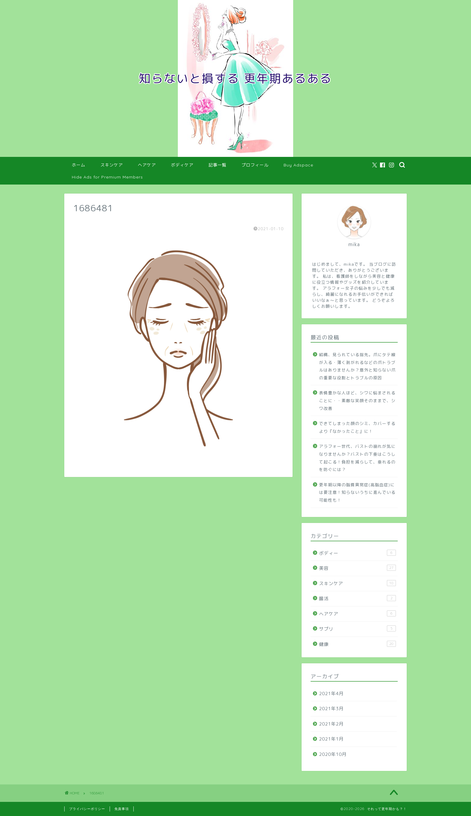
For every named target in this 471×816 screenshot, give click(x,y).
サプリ (357, 628)
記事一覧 (217, 165)
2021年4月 (331, 693)
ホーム (78, 165)
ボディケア (182, 165)
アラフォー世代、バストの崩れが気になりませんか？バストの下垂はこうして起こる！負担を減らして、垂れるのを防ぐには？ (357, 457)
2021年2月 (331, 724)
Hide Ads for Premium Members (107, 177)
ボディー (357, 553)
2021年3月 (331, 708)
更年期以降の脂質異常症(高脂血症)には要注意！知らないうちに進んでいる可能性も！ (357, 492)
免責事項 (121, 808)
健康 (357, 644)
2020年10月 (333, 754)
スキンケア (111, 165)
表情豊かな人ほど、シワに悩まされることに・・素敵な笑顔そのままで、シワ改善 (357, 400)
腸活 (357, 598)
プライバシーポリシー (87, 808)
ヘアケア (147, 165)
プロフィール (255, 165)
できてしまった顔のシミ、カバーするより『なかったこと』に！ (357, 427)
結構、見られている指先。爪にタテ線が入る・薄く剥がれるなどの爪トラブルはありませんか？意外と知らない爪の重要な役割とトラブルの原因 (357, 366)
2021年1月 (331, 739)
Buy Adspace (298, 165)
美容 (357, 568)
